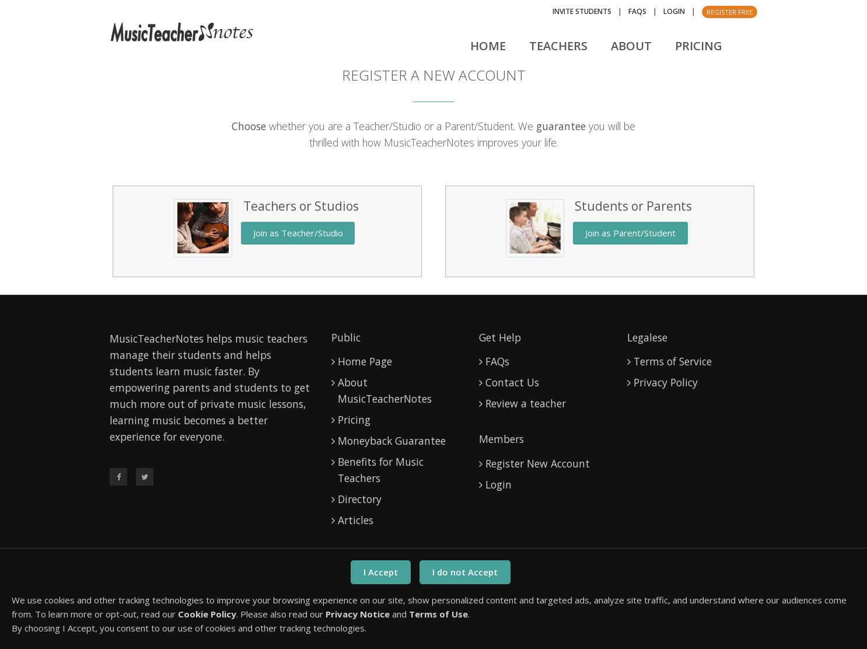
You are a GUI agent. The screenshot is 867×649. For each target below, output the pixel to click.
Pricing (698, 46)
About (631, 46)
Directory (360, 499)
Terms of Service (673, 361)
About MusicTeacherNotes (385, 390)
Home (488, 46)
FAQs (637, 11)
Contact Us (512, 382)
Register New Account (537, 463)
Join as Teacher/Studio (298, 233)
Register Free (730, 12)
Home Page (365, 361)
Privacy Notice (358, 614)
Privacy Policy (666, 382)
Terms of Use (438, 614)
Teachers (558, 46)
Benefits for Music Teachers (381, 470)
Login (674, 11)
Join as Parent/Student (630, 233)
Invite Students (582, 11)
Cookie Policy (207, 614)
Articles (355, 520)
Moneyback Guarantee (392, 441)
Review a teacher (525, 403)
